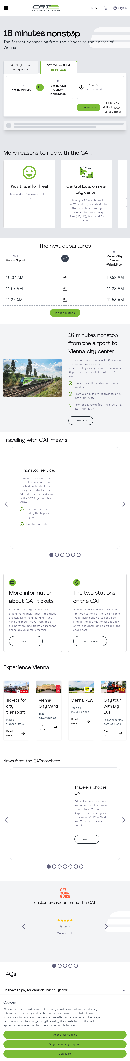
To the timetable (65, 318)
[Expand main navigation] (6, 8)
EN (94, 8)
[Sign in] (120, 8)
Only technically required (65, 1044)
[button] (9, 509)
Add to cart (88, 111)
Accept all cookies (65, 1034)
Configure (65, 1053)
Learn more (80, 424)
